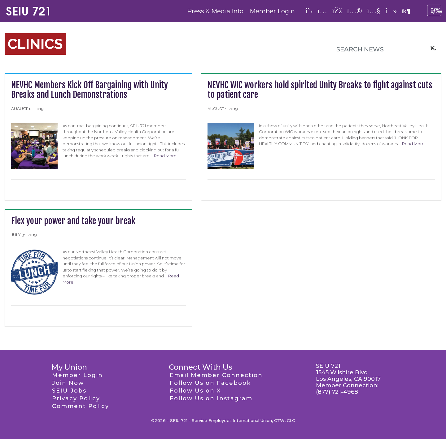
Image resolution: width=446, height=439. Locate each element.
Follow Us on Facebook (210, 383)
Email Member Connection (216, 375)
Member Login (272, 11)
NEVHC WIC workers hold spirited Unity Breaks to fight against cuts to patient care (320, 90)
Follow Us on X (195, 390)
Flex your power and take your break (73, 220)
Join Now (68, 383)
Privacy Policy (76, 398)
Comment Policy (80, 406)
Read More (165, 155)
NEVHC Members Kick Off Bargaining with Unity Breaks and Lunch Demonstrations (89, 90)
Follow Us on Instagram (211, 398)
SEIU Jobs (69, 390)
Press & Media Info (215, 11)
